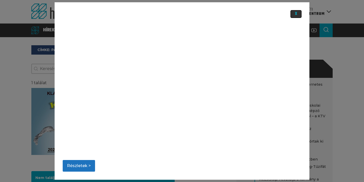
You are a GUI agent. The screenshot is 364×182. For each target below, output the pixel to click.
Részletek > (79, 165)
